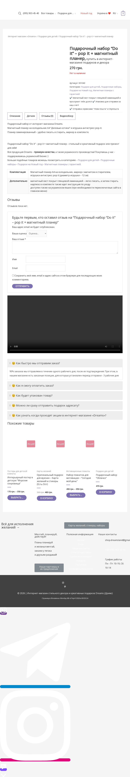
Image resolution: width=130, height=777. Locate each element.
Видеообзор (66, 115)
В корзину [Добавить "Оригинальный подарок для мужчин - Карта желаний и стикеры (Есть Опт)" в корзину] (46, 498)
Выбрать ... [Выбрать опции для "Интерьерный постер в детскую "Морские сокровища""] (17, 497)
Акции (80, 540)
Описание (15, 115)
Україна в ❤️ (104, 13)
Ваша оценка (19, 233)
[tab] (14, 116)
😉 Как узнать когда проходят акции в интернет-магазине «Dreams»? (58, 415)
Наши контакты (81, 548)
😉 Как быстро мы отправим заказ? (35, 363)
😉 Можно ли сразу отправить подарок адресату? (44, 405)
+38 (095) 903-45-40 (115, 549)
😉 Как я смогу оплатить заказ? (32, 386)
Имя (14, 259)
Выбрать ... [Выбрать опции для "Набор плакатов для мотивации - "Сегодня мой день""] (76, 495)
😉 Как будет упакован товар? (31, 395)
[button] (86, 525)
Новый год (86, 13)
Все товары (47, 13)
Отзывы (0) (47, 115)
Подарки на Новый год (81, 90)
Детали (31, 115)
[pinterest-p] (65, 586)
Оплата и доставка (81, 552)
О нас (81, 544)
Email (15, 268)
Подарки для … (66, 13)
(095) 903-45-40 (31, 13)
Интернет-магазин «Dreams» (22, 36)
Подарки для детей (47, 36)
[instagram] (65, 582)
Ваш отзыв (19, 239)
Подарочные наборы (111, 86)
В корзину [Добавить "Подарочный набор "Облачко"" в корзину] (105, 492)
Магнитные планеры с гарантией (63, 164)
